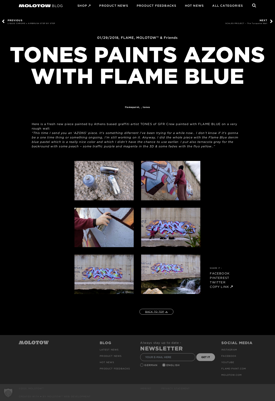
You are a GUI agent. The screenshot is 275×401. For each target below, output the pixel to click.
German (151, 365)
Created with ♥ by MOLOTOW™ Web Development (55, 396)
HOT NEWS (194, 5)
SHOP (82, 5)
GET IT (205, 357)
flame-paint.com (233, 368)
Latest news (109, 349)
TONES (146, 107)
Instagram (229, 349)
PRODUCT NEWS (113, 5)
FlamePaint (132, 107)
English (173, 365)
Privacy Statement (175, 388)
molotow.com (231, 374)
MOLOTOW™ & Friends (157, 38)
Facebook (228, 356)
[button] (8, 393)
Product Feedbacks (156, 5)
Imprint (145, 388)
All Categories (227, 5)
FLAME (127, 38)
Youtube (227, 362)
